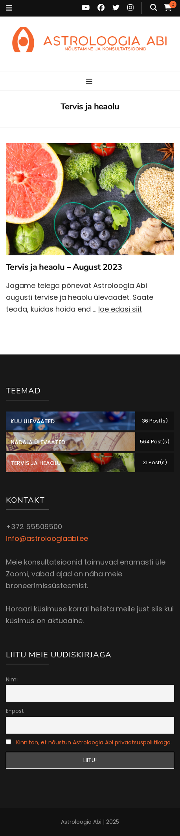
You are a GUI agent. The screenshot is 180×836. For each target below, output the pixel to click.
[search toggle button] (153, 8)
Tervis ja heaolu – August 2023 (64, 267)
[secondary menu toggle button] (9, 8)
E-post (15, 711)
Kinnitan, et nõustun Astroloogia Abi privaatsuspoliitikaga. (94, 742)
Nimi (12, 679)
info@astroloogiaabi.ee (47, 538)
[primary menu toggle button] (90, 82)
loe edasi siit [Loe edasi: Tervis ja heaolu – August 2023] (120, 309)
